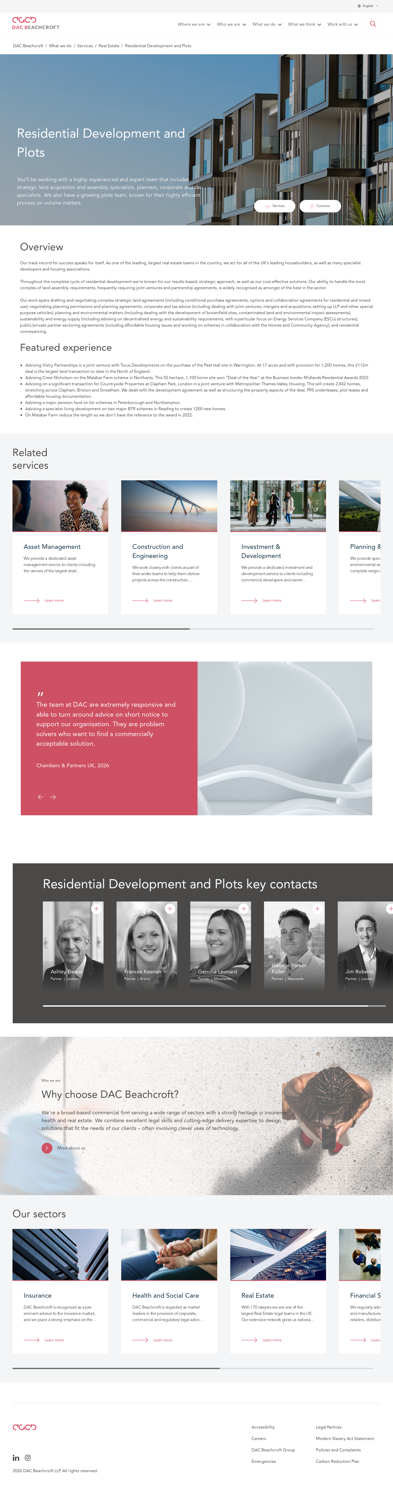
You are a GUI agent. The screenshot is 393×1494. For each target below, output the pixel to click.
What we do (60, 46)
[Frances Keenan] (170, 909)
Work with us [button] (340, 25)
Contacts (320, 205)
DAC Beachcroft (28, 46)
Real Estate (109, 46)
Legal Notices (329, 1427)
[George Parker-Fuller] (317, 909)
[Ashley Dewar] (96, 909)
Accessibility (263, 1427)
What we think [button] (301, 25)
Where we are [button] (191, 25)
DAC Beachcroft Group (273, 1450)
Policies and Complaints (338, 1450)
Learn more (54, 601)
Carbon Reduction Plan (337, 1461)
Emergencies (264, 1461)
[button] (373, 23)
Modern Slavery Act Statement (345, 1439)
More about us (71, 1148)
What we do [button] (264, 25)
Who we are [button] (228, 25)
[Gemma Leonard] (244, 909)
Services (85, 46)
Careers (259, 1439)
